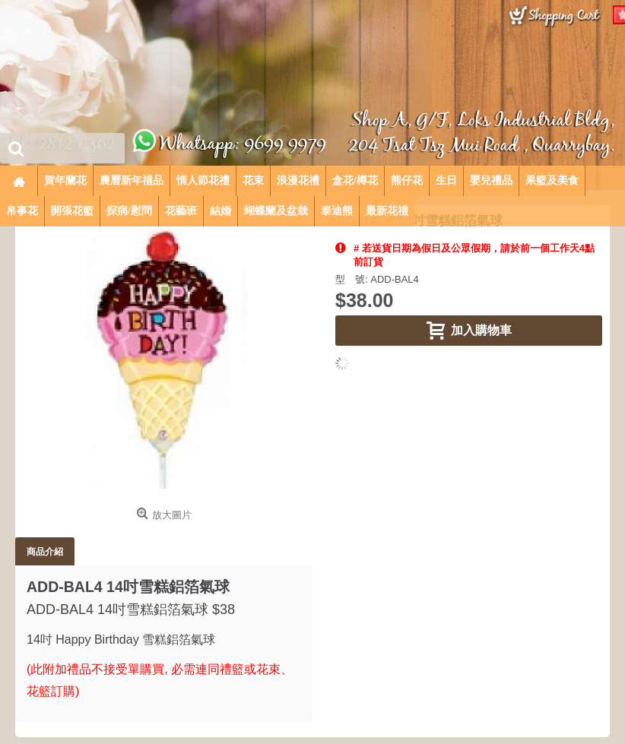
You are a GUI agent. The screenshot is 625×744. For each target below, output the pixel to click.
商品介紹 (45, 551)
